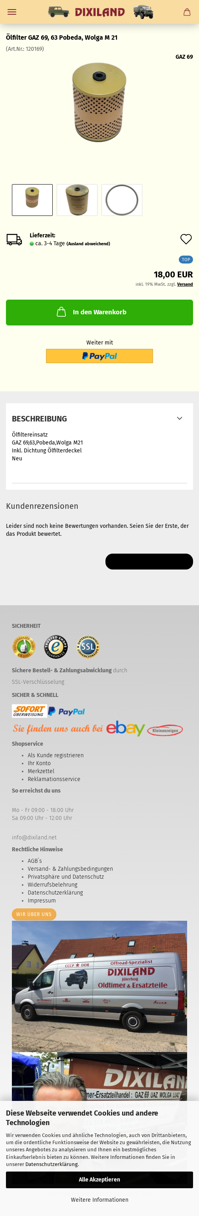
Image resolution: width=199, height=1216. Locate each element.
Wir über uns (34, 914)
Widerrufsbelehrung (52, 884)
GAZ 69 (184, 57)
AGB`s (35, 861)
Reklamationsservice (54, 779)
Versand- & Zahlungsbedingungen (70, 869)
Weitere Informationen (99, 1200)
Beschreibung (39, 418)
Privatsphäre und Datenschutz (66, 877)
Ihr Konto (39, 763)
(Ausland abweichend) (88, 243)
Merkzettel (41, 771)
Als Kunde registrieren (56, 755)
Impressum (42, 900)
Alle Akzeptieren (99, 1179)
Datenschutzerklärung (51, 1164)
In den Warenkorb (90, 311)
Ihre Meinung (149, 561)
